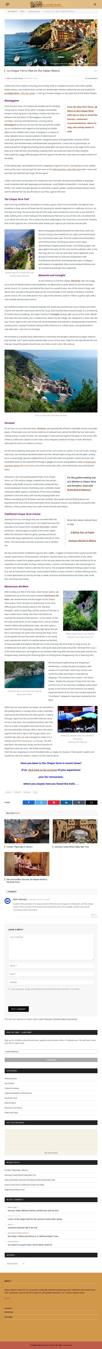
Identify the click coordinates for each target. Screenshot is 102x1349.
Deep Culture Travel (15, 78)
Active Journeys (91, 78)
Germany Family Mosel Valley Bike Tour (72, 846)
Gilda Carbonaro (20, 899)
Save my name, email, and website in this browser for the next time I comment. (45, 989)
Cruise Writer (13, 1242)
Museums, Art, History (13, 1108)
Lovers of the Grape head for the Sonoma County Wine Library (35, 1219)
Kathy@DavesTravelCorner (18, 1233)
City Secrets (9, 1083)
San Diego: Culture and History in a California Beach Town (33, 1236)
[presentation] (28, 998)
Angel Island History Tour (15, 1189)
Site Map (8, 1317)
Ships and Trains (11, 1112)
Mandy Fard (12, 1207)
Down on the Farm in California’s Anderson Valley (24, 1185)
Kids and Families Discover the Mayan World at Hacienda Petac (26, 880)
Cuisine (17, 792)
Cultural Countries (12, 1088)
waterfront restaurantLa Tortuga (27, 740)
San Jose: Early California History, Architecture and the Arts (33, 1210)
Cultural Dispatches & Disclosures (18, 1093)
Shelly (10, 1224)
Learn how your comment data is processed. (58, 1019)
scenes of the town (56, 340)
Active (8, 792)
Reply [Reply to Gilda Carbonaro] (94, 915)
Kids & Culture (10, 1103)
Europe (27, 792)
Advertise (9, 1312)
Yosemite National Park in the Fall (22, 1227)
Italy (35, 792)
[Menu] (7, 4)
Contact (8, 1308)
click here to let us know (42, 770)
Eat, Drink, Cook (11, 1098)
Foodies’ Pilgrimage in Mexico (19, 846)
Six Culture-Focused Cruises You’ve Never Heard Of (30, 1244)
